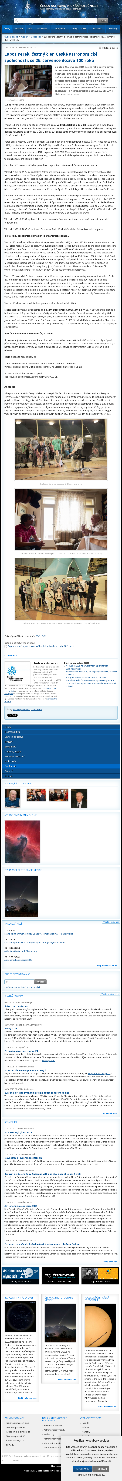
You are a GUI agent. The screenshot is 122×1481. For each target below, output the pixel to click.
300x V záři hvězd (73, 668)
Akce (29, 28)
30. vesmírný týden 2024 (18, 1132)
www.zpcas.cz (48, 1060)
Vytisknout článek (110, 48)
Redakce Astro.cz (28, 47)
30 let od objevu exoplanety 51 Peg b (25, 1070)
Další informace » (27, 1398)
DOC (44, 636)
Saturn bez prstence (16, 1006)
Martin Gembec (27, 1066)
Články (7, 28)
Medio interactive (45, 1470)
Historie (9, 776)
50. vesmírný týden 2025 (19, 1297)
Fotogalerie (60, 28)
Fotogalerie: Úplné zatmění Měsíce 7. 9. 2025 (86, 677)
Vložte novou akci (111, 922)
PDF (37, 636)
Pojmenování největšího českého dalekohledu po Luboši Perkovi (41, 646)
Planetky (86, 1431)
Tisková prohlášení (21, 709)
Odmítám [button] (101, 1468)
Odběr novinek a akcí (17, 974)
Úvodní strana (11, 36)
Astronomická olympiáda (18, 1431)
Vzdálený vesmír (13, 751)
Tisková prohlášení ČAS (17, 1422)
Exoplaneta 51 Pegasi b (99, 1073)
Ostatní (8, 771)
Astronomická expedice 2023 (20, 1205)
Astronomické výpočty (54, 1429)
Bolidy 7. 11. (11, 1028)
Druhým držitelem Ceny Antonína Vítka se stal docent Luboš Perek (42, 1173)
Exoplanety (10, 746)
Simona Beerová (27, 1154)
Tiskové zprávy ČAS (15, 1427)
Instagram (8, 693)
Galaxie (85, 1427)
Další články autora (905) (76, 663)
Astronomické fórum (53, 1447)
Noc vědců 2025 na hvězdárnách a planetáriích (87, 665)
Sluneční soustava (14, 736)
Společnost (97, 28)
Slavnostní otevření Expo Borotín (23, 1157)
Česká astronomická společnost (24, 1456)
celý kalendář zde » (107, 965)
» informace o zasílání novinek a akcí (22, 987)
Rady (83, 28)
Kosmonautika (12, 731)
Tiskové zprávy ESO (15, 1436)
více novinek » (110, 1113)
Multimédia (10, 761)
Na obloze (42, 28)
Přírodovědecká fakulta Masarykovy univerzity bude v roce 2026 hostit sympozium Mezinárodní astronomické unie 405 (91, 683)
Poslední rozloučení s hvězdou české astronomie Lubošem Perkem (42, 1244)
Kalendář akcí (13, 923)
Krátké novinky (13, 995)
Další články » (110, 1261)
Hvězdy (8, 741)
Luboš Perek (36, 709)
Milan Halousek (27, 1170)
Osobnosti (36, 36)
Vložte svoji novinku (110, 994)
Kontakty (113, 28)
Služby (74, 28)
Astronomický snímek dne (20, 815)
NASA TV (10, 1445)
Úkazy (8, 726)
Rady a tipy (49, 1434)
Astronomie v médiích (54, 1438)
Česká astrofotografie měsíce (23, 869)
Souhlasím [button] (82, 1468)
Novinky (19, 28)
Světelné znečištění (14, 756)
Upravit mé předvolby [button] (91, 1475)
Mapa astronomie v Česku (56, 1443)
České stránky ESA (15, 1440)
